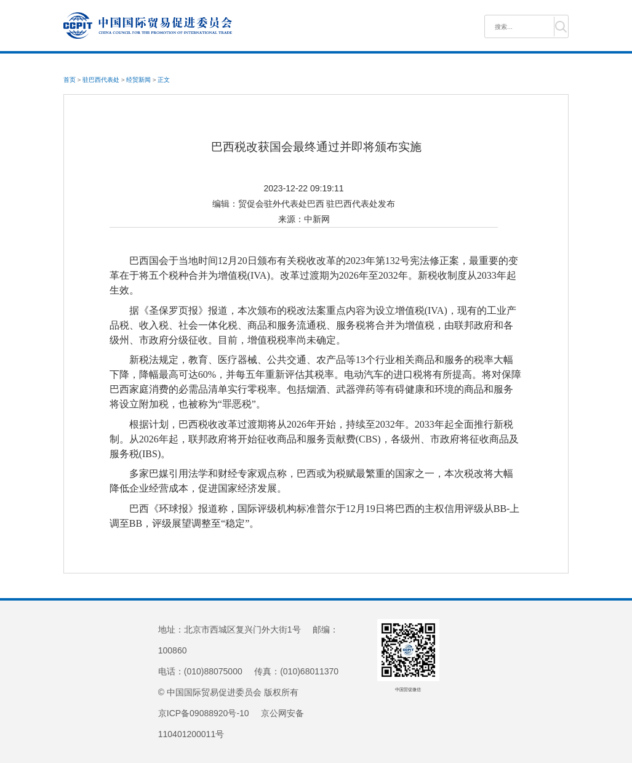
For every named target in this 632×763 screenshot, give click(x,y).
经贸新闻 (138, 79)
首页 (69, 79)
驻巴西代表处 (100, 79)
